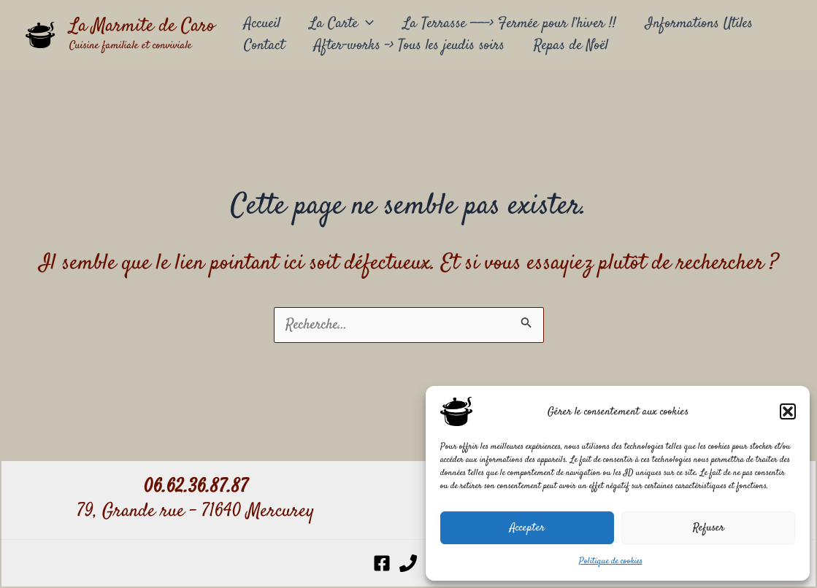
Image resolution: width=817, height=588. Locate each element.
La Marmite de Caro (142, 26)
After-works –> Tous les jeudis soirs (409, 45)
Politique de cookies (611, 561)
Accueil (262, 23)
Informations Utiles (699, 23)
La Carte (342, 24)
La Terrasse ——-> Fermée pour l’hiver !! (509, 23)
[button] (787, 411)
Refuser (708, 527)
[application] (366, 24)
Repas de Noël (571, 45)
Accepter (527, 527)
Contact (264, 45)
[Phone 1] (408, 563)
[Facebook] (382, 563)
